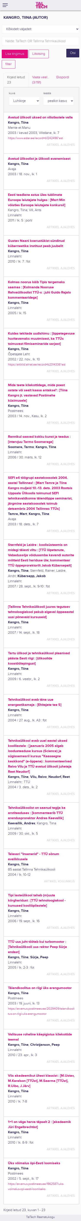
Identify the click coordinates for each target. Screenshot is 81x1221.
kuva (12, 93)
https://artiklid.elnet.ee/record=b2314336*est (36, 364)
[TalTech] (41, 5)
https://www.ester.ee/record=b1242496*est (35, 138)
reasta (47, 93)
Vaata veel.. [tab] (40, 80)
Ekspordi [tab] (62, 77)
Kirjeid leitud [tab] (16, 80)
